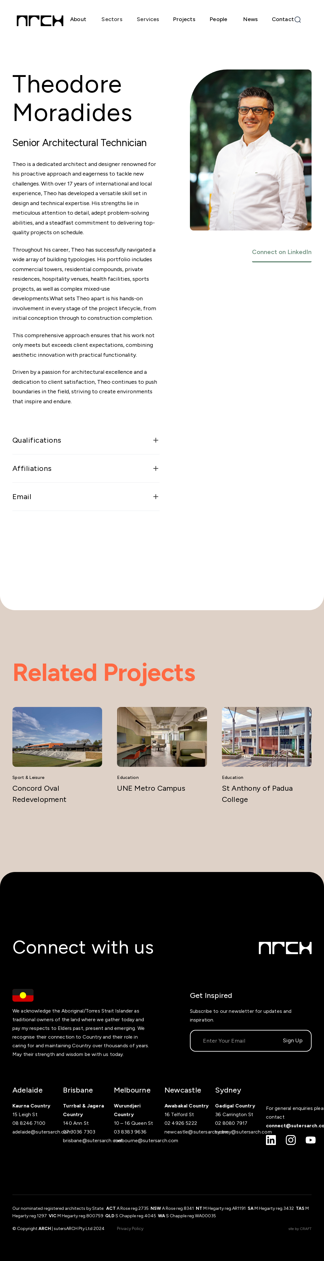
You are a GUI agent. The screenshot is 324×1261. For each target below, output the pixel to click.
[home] (40, 20)
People (218, 19)
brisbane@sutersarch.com (93, 1140)
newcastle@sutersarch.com (196, 1132)
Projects (184, 19)
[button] (112, 19)
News (250, 19)
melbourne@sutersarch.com (146, 1140)
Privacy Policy (130, 1228)
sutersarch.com (254, 1132)
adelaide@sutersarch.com (41, 1132)
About (78, 19)
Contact (283, 19)
